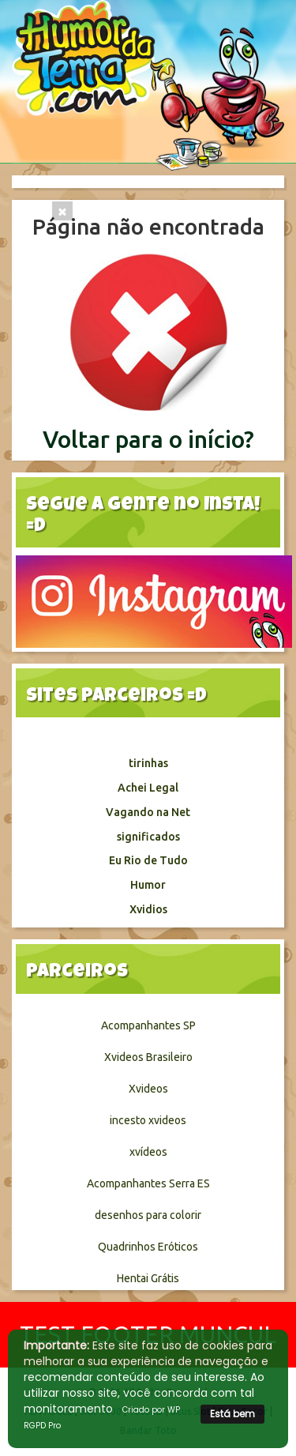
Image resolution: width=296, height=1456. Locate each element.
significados (148, 836)
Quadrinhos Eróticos (148, 1246)
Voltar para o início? (148, 439)
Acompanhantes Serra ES (148, 1183)
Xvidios (148, 909)
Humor (148, 884)
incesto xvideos (148, 1120)
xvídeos (148, 1152)
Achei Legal (148, 787)
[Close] (62, 210)
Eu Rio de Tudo (148, 860)
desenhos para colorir (148, 1215)
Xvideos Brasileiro (148, 1057)
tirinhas (148, 763)
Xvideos (148, 1088)
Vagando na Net (148, 812)
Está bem (232, 1413)
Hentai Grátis (148, 1278)
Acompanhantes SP (148, 1025)
